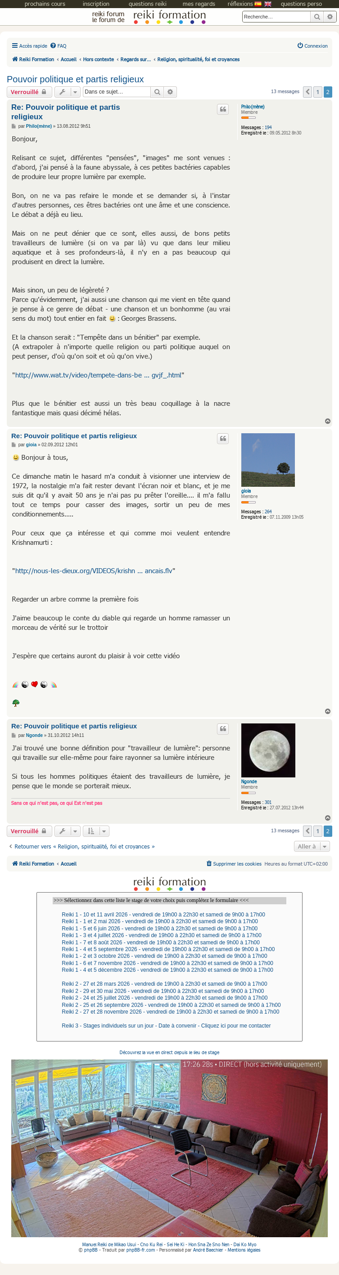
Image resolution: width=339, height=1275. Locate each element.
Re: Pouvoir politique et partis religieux (65, 112)
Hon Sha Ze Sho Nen (209, 1244)
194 (268, 127)
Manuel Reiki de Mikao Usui (109, 1244)
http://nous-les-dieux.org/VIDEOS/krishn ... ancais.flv (93, 570)
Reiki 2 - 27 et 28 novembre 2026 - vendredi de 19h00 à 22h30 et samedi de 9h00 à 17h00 (169, 1012)
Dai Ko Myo (245, 1244)
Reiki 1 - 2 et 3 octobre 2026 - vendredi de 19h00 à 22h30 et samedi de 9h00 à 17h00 (169, 956)
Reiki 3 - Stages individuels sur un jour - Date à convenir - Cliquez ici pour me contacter (169, 1026)
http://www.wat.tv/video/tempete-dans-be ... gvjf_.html (98, 375)
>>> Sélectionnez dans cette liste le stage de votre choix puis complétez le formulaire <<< (169, 900)
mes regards (199, 3)
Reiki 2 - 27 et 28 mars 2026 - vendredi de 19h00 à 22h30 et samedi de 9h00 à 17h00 (169, 984)
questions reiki (148, 3)
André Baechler (208, 1250)
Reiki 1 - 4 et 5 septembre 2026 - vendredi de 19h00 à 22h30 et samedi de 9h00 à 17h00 (169, 949)
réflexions (240, 3)
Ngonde (249, 781)
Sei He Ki (175, 1244)
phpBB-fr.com (141, 1250)
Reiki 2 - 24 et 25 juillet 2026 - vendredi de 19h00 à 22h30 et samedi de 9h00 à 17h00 (169, 998)
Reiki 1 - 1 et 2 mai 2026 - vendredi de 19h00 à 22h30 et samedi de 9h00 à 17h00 (169, 921)
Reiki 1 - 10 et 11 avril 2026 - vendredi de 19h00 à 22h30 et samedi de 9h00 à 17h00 (169, 914)
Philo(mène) (253, 106)
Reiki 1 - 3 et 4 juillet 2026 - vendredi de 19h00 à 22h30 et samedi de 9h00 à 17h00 (169, 935)
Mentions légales (244, 1250)
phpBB (91, 1250)
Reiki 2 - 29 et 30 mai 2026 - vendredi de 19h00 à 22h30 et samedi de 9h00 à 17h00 (169, 991)
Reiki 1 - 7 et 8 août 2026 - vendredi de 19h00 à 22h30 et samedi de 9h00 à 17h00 (169, 942)
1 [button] (317, 92)
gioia (246, 491)
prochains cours (45, 3)
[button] (307, 91)
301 (268, 802)
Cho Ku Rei (151, 1244)
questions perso (301, 3)
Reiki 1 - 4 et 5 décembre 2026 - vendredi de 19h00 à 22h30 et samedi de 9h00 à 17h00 (169, 970)
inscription (96, 3)
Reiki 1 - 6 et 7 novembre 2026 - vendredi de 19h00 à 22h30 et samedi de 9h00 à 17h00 (169, 963)
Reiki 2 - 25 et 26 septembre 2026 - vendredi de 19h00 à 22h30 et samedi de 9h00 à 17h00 (169, 1005)
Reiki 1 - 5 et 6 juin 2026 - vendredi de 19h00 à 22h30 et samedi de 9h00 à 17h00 (169, 928)
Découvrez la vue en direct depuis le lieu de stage (169, 1146)
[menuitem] (58, 45)
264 (268, 511)
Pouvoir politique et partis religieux (75, 79)
